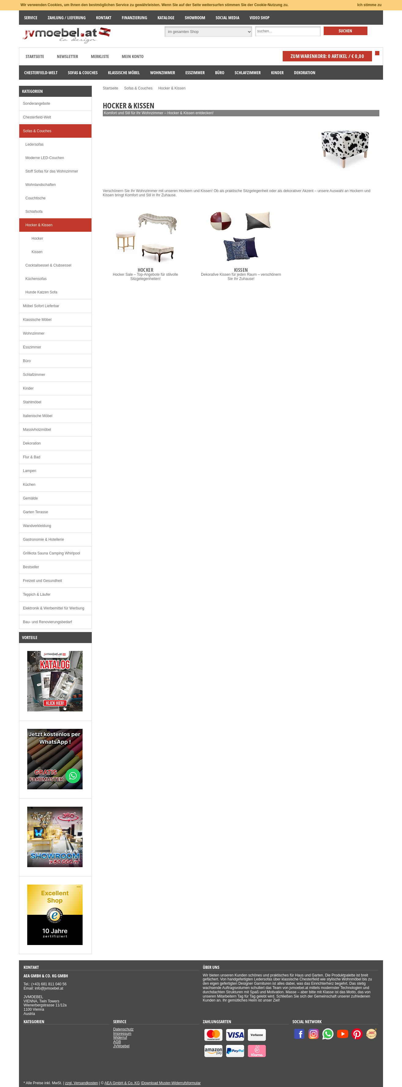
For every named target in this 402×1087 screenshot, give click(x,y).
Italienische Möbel (37, 416)
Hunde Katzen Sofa (41, 292)
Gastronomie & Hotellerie (43, 539)
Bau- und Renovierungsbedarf (47, 622)
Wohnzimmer (33, 333)
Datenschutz (123, 1029)
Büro (27, 361)
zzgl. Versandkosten (81, 1083)
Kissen (37, 252)
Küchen (29, 484)
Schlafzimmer (34, 375)
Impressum (122, 1033)
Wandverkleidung (37, 526)
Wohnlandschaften (40, 185)
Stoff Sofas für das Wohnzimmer (51, 171)
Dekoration (32, 443)
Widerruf (120, 1037)
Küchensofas (36, 279)
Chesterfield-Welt (37, 117)
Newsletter (67, 56)
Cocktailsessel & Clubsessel (48, 265)
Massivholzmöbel (37, 429)
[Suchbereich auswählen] (208, 32)
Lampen (29, 471)
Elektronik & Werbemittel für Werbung (53, 608)
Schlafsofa (34, 211)
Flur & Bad (31, 457)
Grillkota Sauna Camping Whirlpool (51, 553)
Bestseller (31, 567)
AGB (117, 1042)
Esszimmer (32, 347)
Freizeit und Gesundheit (42, 581)
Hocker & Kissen (39, 225)
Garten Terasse (35, 512)
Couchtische (35, 198)
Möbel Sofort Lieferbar (41, 306)
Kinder (28, 388)
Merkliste (100, 56)
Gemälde (30, 498)
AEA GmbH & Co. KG (122, 1083)
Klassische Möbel (37, 320)
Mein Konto (132, 56)
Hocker (37, 238)
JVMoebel (121, 1046)
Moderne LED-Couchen (44, 158)
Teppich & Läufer (36, 594)
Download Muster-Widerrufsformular (171, 1083)
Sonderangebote (36, 103)
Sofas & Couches (37, 131)
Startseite (35, 56)
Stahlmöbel (32, 402)
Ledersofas (34, 144)
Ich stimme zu (369, 5)
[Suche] (288, 31)
